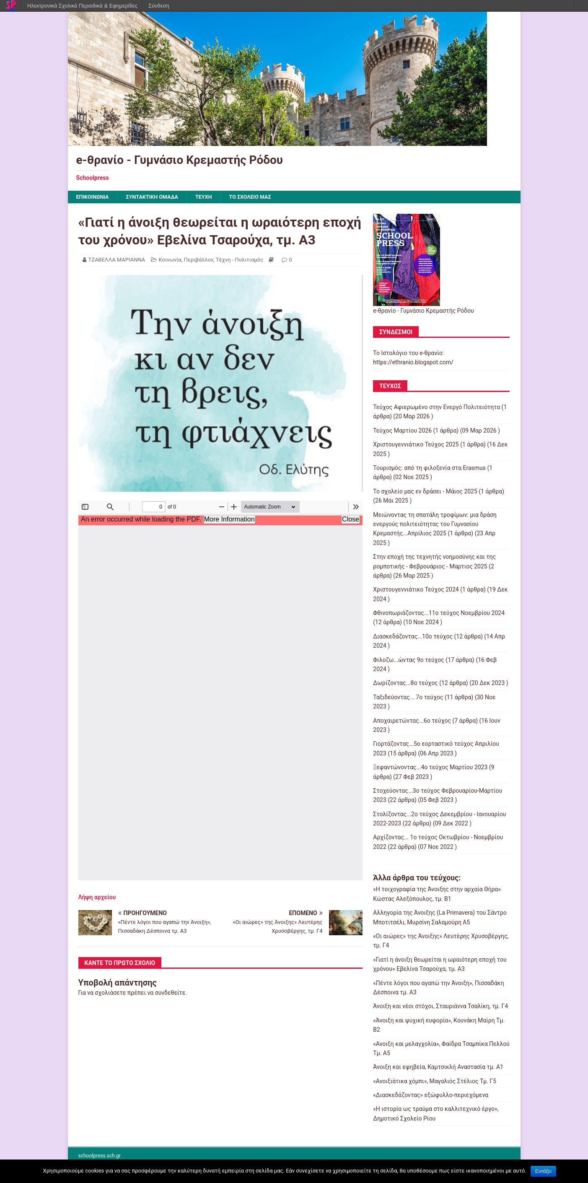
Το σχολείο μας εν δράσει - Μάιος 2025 (425, 492)
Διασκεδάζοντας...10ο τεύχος (413, 637)
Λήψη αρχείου (97, 898)
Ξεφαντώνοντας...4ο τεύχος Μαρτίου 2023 (430, 768)
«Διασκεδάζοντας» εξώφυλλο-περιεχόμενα (430, 1095)
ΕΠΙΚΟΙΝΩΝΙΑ (94, 197)
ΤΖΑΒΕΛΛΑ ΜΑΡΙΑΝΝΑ (116, 260)
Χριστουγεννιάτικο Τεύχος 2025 (415, 445)
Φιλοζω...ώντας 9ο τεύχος (408, 660)
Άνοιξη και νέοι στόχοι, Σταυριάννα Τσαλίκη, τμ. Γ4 (440, 1007)
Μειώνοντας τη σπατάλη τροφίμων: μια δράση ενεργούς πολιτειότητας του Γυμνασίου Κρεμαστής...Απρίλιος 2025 (435, 525)
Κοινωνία (170, 260)
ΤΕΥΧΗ (214, 197)
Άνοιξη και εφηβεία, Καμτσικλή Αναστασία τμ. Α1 (438, 1068)
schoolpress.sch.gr (99, 1157)
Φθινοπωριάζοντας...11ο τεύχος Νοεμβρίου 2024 (439, 613)
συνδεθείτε (170, 993)
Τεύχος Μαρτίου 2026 (402, 431)
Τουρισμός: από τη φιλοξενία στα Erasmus (429, 468)
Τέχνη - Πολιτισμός (239, 260)
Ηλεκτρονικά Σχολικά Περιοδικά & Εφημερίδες (82, 6)
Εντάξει (543, 1171)
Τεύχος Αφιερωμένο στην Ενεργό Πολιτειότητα (436, 408)
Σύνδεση (158, 6)
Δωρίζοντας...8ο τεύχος (405, 684)
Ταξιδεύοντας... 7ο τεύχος (408, 698)
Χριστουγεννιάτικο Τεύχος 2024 (415, 590)
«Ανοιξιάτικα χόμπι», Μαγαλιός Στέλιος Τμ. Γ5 (434, 1082)
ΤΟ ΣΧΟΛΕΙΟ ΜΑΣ (264, 197)
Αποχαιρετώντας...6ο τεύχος (412, 721)
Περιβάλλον (198, 260)
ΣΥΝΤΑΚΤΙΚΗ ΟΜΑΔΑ (159, 197)
